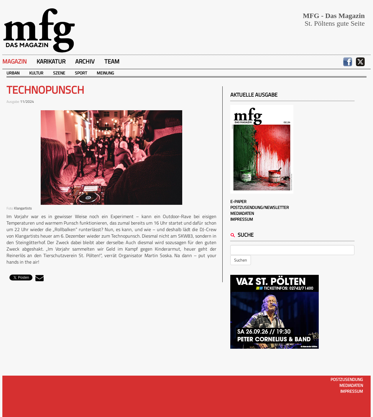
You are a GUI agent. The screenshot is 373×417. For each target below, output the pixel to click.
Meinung (105, 73)
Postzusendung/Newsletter (259, 207)
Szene (59, 73)
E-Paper (238, 201)
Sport (81, 73)
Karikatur (51, 61)
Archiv (85, 61)
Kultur (36, 73)
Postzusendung (347, 379)
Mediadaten (242, 213)
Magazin (14, 61)
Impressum (241, 219)
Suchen (240, 260)
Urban (12, 73)
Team (111, 61)
